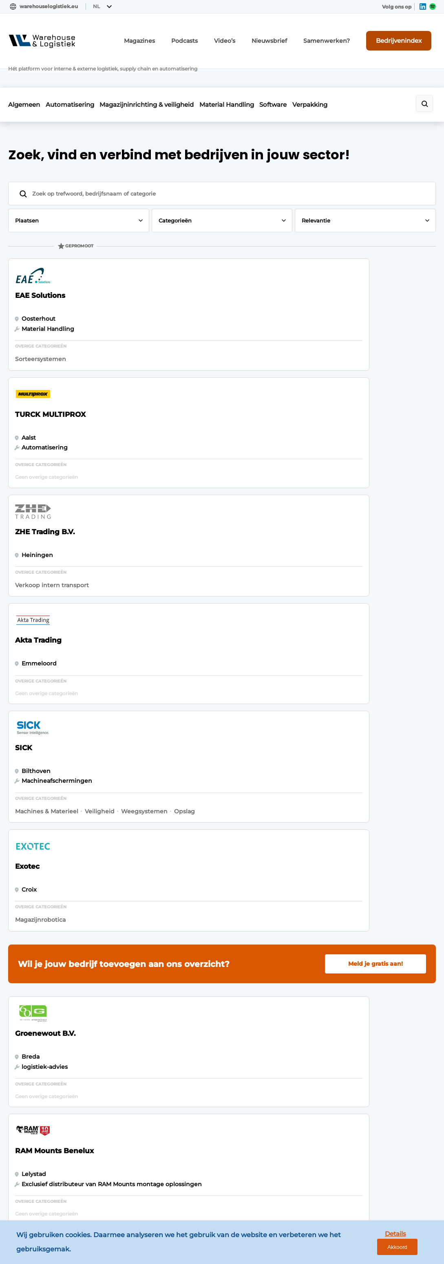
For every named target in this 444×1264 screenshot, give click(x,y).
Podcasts (213, 36)
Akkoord (414, 1245)
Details (375, 1244)
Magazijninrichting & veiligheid (162, 72)
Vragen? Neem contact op (359, 886)
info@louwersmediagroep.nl (377, 1028)
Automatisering (77, 72)
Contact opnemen (147, 1007)
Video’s (250, 36)
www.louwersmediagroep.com (380, 1192)
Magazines (173, 36)
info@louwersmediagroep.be (378, 1150)
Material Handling (249, 72)
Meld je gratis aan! (375, 511)
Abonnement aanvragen (156, 991)
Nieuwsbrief (290, 36)
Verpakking (347, 72)
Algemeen (24, 72)
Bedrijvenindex (405, 35)
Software (303, 72)
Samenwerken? (340, 36)
